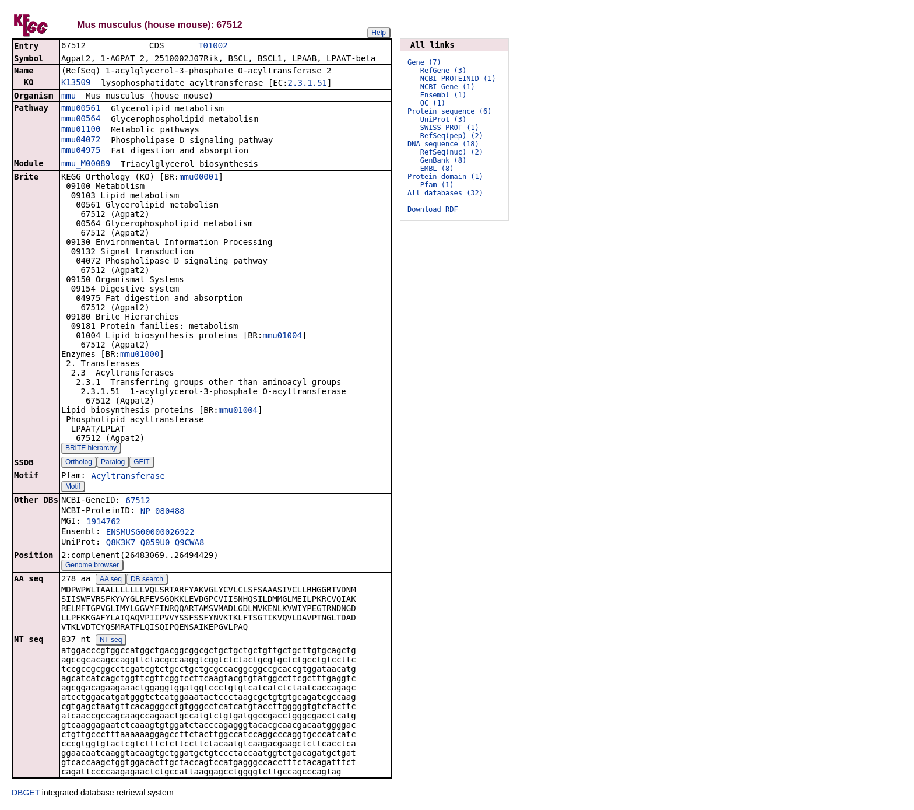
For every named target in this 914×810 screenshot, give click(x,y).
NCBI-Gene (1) (447, 87)
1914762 (103, 522)
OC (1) (432, 103)
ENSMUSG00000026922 (150, 533)
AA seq (111, 580)
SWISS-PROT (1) (449, 128)
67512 (137, 501)
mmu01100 (80, 130)
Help (378, 33)
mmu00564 (80, 119)
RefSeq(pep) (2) (451, 136)
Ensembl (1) (443, 95)
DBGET (26, 793)
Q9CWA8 (190, 543)
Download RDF (432, 209)
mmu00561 (80, 109)
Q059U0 (155, 543)
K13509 (76, 83)
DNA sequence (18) (443, 144)
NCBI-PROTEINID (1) (458, 79)
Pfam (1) (437, 185)
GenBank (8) (443, 160)
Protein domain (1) (445, 177)
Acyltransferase (127, 477)
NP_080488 (162, 512)
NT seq (111, 641)
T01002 (212, 46)
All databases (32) (445, 193)
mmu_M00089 (85, 164)
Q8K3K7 (121, 543)
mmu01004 (281, 336)
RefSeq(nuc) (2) (451, 152)
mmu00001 (198, 178)
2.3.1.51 (307, 84)
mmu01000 (139, 355)
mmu (68, 96)
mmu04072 (80, 140)
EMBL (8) (437, 168)
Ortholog (78, 463)
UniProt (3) (443, 119)
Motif (72, 487)
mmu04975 (80, 151)
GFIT (141, 463)
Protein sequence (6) (449, 111)
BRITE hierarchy (91, 449)
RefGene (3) (443, 70)
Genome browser (92, 566)
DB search (147, 580)
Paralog (113, 463)
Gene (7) (424, 62)
